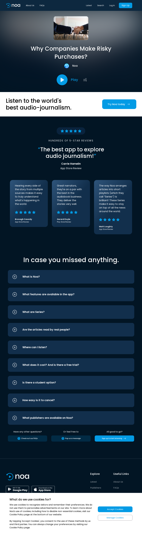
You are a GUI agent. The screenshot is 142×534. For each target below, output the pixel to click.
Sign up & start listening (114, 438)
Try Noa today (119, 104)
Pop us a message (71, 438)
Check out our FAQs (27, 438)
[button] (66, 276)
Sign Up (125, 5)
